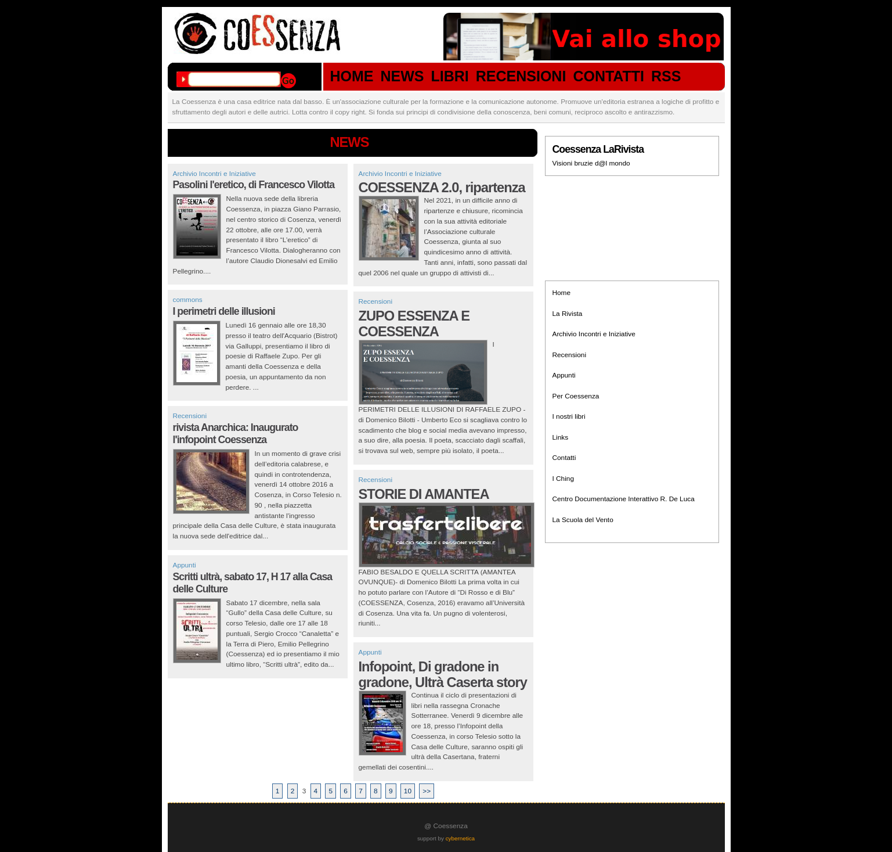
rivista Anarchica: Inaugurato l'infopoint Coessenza (235, 433)
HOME (352, 76)
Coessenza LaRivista (598, 149)
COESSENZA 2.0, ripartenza (442, 187)
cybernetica (460, 838)
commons (188, 300)
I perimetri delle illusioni (224, 311)
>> (426, 791)
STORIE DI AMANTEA (424, 494)
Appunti (184, 565)
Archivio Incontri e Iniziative (214, 174)
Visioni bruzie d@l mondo (591, 163)
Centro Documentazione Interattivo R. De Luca (623, 499)
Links (560, 437)
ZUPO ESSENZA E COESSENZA (414, 323)
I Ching (563, 478)
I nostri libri (569, 416)
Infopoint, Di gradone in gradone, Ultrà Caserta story (443, 674)
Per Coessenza (576, 396)
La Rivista (567, 314)
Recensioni (190, 416)
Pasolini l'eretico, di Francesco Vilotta (254, 184)
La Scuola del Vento (582, 520)
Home (561, 293)
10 (407, 791)
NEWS (402, 76)
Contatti (564, 458)
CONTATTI (608, 76)
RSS (666, 76)
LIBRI (450, 76)
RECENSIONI (521, 76)
